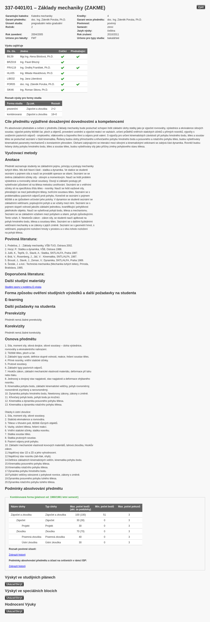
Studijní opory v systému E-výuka (23, 287)
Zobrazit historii (17, 554)
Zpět (201, 7)
